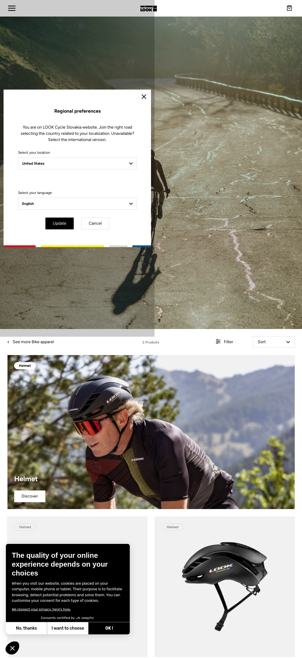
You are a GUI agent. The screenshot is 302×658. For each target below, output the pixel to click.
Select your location (99, 309)
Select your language (99, 349)
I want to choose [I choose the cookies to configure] (68, 628)
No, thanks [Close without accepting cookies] (26, 628)
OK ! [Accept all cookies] (109, 628)
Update (134, 379)
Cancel (168, 379)
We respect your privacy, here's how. (41, 609)
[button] (12, 648)
